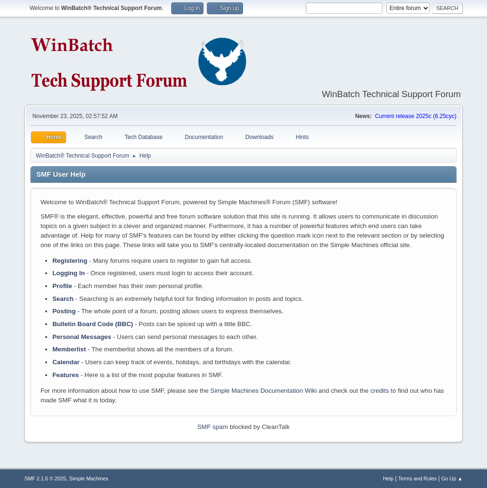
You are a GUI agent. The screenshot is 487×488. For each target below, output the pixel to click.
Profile (62, 285)
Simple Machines (88, 478)
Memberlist (69, 349)
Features (65, 374)
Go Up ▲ (452, 478)
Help (388, 478)
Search (62, 298)
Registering (69, 260)
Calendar (65, 362)
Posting (64, 311)
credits (379, 390)
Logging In (68, 273)
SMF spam (212, 426)
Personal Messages (81, 336)
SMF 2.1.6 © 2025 (45, 478)
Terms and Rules (417, 478)
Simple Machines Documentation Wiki (263, 390)
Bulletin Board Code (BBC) (92, 324)
